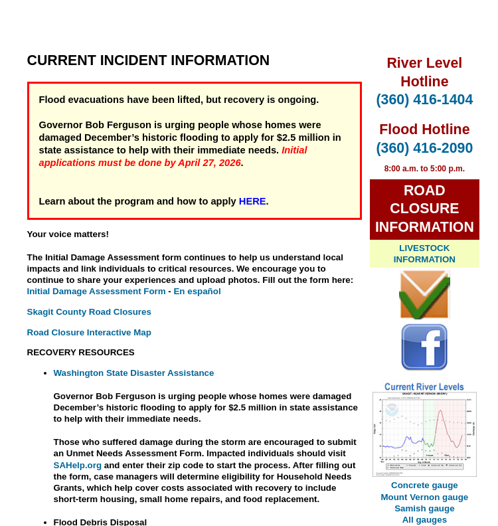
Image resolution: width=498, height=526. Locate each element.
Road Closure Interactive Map (89, 332)
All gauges (424, 520)
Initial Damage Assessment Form (96, 291)
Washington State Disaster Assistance (134, 373)
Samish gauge (424, 508)
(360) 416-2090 (424, 148)
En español (196, 291)
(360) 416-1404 (424, 100)
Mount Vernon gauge (424, 497)
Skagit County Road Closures (89, 312)
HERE (252, 201)
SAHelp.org (78, 465)
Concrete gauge (424, 485)
